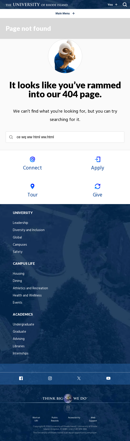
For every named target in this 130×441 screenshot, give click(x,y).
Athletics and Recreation (30, 288)
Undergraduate (23, 324)
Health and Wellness (27, 295)
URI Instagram (50, 378)
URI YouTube (108, 378)
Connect (32, 164)
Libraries (19, 346)
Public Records (55, 419)
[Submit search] (11, 137)
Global (17, 237)
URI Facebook (21, 378)
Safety (17, 252)
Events (17, 302)
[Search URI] (125, 4)
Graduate (19, 331)
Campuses (20, 244)
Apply (97, 164)
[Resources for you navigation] (112, 4)
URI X (79, 378)
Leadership (20, 223)
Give (97, 191)
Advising (19, 339)
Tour (32, 191)
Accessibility (74, 417)
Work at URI (36, 419)
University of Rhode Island (63, 426)
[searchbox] (65, 137)
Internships (20, 353)
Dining (17, 281)
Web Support (93, 419)
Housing (18, 273)
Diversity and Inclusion (29, 230)
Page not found (28, 28)
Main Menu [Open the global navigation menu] (72, 13)
